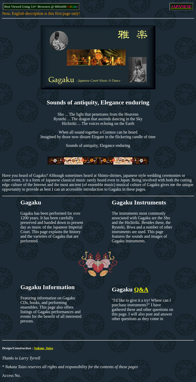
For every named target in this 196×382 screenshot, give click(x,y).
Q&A (141, 289)
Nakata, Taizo (43, 348)
